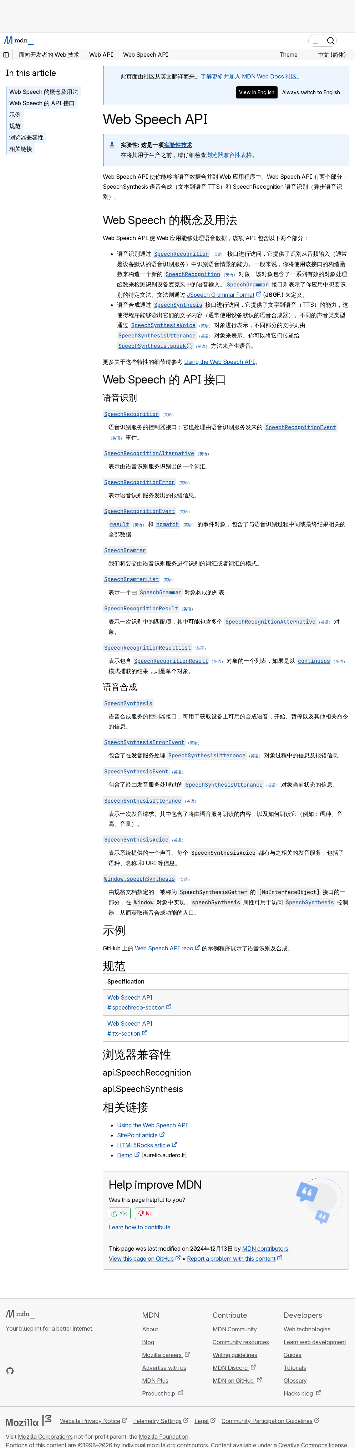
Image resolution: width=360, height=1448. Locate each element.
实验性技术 (178, 144)
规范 (15, 125)
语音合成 (120, 687)
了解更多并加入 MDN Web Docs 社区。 (252, 76)
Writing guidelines (235, 1354)
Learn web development (315, 1342)
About (150, 1329)
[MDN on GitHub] (10, 1371)
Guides (292, 1354)
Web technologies (307, 1329)
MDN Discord (231, 1367)
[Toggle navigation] (346, 40)
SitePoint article (137, 1135)
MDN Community (235, 1329)
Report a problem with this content (231, 1258)
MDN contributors (265, 1248)
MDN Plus (155, 1380)
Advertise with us (164, 1367)
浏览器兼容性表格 (229, 154)
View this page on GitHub (141, 1258)
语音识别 (120, 397)
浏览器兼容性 (26, 137)
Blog (148, 1342)
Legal (201, 1420)
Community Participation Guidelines (267, 1420)
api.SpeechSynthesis (143, 1089)
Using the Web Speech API (219, 361)
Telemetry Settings (157, 1420)
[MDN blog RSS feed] (61, 1371)
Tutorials (295, 1367)
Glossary (295, 1380)
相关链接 (20, 148)
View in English (256, 92)
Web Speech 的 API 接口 (42, 103)
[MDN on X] (35, 1371)
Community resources (241, 1342)
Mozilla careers (162, 1354)
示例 (15, 114)
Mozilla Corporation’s (45, 1436)
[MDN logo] (20, 1314)
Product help (159, 1393)
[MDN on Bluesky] (23, 1371)
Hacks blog (299, 1393)
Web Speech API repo (164, 948)
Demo (125, 1155)
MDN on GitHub (234, 1380)
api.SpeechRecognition (147, 1072)
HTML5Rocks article (143, 1145)
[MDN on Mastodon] (48, 1371)
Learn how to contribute (140, 1227)
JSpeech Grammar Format (220, 294)
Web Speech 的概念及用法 (43, 91)
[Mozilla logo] (28, 1420)
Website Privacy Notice (90, 1420)
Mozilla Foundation (163, 1436)
